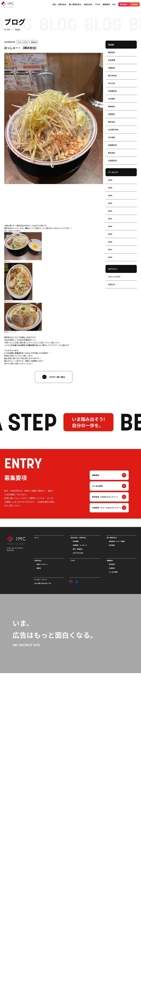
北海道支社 (112, 160)
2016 (110, 257)
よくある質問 (97, 486)
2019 (110, 234)
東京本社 (111, 122)
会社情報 (75, 541)
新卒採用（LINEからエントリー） (105, 497)
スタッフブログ (23, 42)
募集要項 (95, 475)
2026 (110, 180)
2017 (110, 249)
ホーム (36, 538)
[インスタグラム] (71, 581)
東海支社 (111, 106)
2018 (110, 241)
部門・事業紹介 (78, 549)
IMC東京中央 (113, 129)
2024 (110, 195)
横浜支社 (34, 42)
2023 (110, 203)
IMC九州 (111, 83)
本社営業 (111, 60)
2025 (110, 187)
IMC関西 (111, 98)
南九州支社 (112, 75)
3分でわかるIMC (78, 553)
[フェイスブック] (77, 581)
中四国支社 (112, 91)
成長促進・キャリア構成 (117, 541)
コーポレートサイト (40, 580)
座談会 (39, 568)
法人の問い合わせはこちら (42, 583)
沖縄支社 (111, 68)
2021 (110, 218)
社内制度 (112, 545)
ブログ (97, 4)
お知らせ (111, 284)
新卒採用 (123, 4)
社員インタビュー (42, 564)
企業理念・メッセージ (80, 545)
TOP (8, 30)
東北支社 (111, 153)
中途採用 (134, 4)
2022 (110, 211)
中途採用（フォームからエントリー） (107, 507)
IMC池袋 (111, 137)
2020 (110, 226)
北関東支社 (112, 145)
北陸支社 (111, 114)
